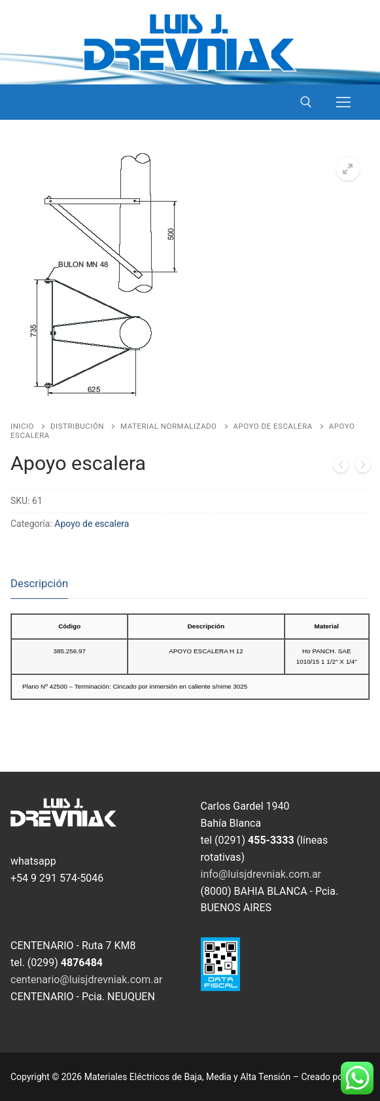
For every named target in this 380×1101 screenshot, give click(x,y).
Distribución (77, 426)
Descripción (39, 583)
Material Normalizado (168, 426)
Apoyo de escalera (273, 426)
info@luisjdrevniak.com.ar (261, 874)
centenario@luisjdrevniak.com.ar (86, 979)
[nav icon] (343, 102)
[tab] (39, 584)
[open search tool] (306, 102)
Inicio (22, 426)
